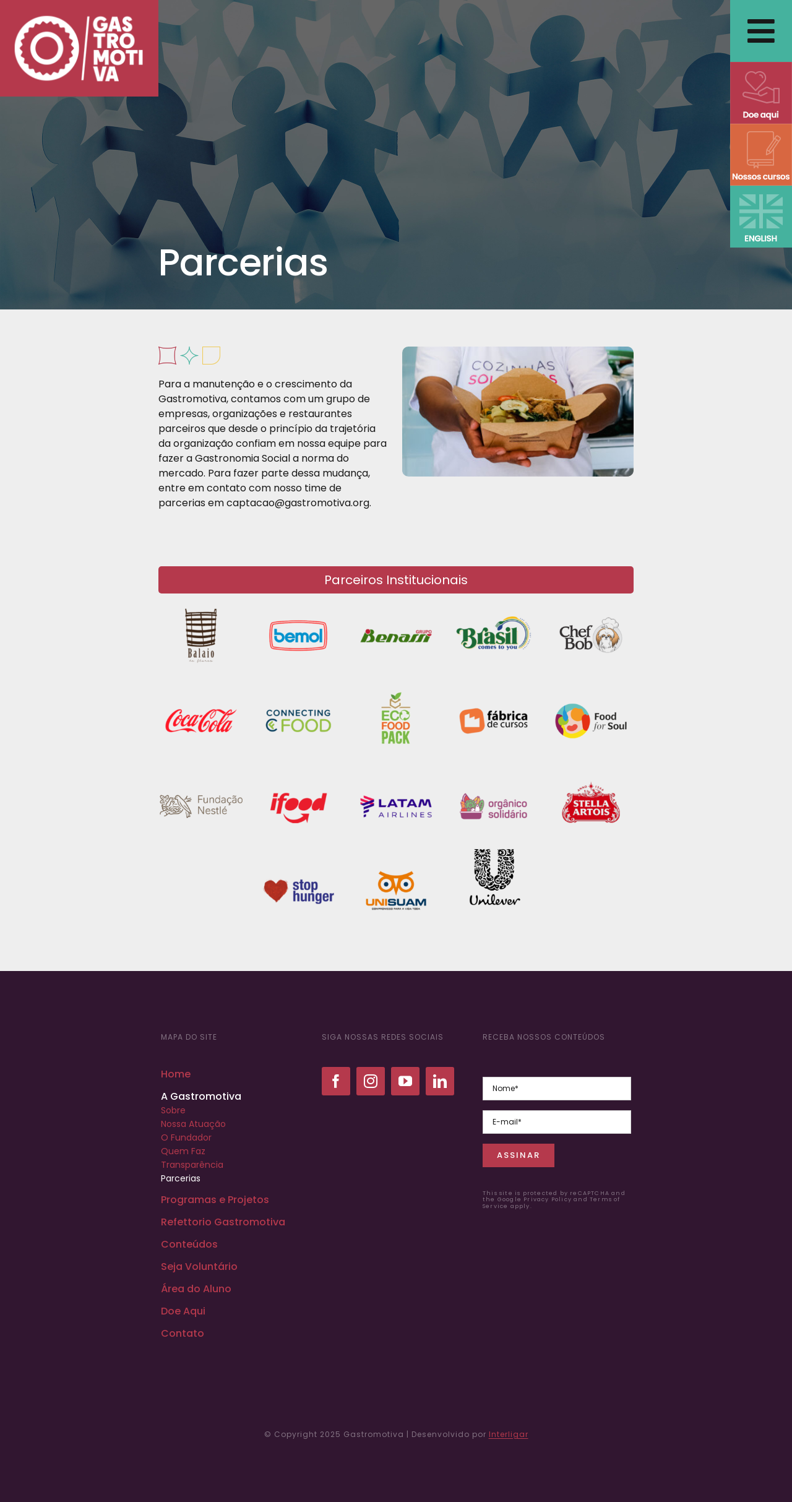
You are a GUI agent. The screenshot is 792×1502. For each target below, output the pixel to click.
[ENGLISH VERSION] (761, 190)
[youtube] (405, 1081)
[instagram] (370, 1081)
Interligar (508, 1434)
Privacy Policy (547, 1199)
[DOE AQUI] (761, 66)
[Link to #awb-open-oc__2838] (761, 31)
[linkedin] (440, 1081)
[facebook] (336, 1081)
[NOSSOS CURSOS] (761, 128)
